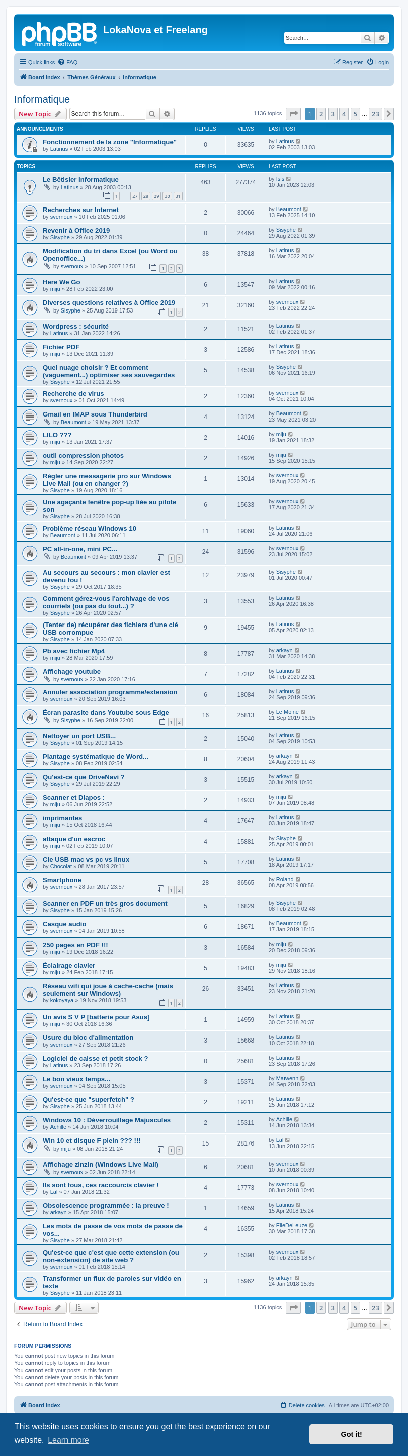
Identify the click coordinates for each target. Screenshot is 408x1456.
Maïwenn (287, 1078)
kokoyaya (61, 1000)
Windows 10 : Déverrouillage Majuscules (107, 1120)
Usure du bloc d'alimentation (88, 1038)
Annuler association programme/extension (110, 692)
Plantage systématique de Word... (95, 756)
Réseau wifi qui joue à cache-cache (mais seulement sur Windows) (108, 989)
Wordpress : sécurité (76, 326)
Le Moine (287, 712)
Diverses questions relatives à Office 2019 (109, 302)
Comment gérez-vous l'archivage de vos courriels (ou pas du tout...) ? (106, 602)
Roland (285, 879)
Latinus (59, 149)
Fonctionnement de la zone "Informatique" (110, 142)
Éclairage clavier (69, 965)
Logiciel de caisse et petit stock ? (95, 1058)
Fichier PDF (61, 347)
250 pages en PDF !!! (75, 945)
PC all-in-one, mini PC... (80, 549)
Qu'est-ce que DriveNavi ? (84, 777)
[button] (293, 114)
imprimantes (62, 818)
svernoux (61, 217)
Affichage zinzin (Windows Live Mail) (100, 1164)
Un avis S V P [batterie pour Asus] (96, 1017)
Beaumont (288, 209)
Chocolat (61, 866)
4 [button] (344, 113)
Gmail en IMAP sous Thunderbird (95, 414)
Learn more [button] (68, 1440)
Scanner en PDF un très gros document (105, 903)
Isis (280, 179)
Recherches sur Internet (81, 210)
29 (156, 196)
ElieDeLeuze (291, 1225)
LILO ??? (57, 435)
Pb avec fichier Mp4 (74, 651)
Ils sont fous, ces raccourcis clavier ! (101, 1185)
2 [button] (321, 113)
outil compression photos (83, 455)
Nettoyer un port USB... (79, 736)
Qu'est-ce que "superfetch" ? (88, 1099)
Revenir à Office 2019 (76, 230)
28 (145, 196)
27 (134, 196)
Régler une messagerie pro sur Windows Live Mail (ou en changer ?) (107, 479)
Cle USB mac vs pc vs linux (86, 859)
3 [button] (333, 113)
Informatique (42, 99)
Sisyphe (60, 237)
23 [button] (375, 113)
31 (178, 196)
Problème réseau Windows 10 (89, 528)
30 (167, 196)
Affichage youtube (72, 671)
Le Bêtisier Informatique (81, 179)
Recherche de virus (73, 393)
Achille (58, 1127)
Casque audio (64, 924)
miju (55, 289)
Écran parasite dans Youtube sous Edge (106, 712)
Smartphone (62, 880)
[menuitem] (67, 62)
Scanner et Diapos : (74, 797)
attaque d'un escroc (74, 839)
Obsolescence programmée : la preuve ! (106, 1205)
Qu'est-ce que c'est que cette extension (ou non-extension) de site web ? (111, 1256)
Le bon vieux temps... (76, 1079)
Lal (280, 1140)
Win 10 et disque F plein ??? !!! (92, 1141)
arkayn (284, 650)
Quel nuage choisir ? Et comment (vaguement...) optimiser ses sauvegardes (109, 371)
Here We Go (61, 282)
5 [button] (355, 113)
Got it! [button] (351, 1434)
